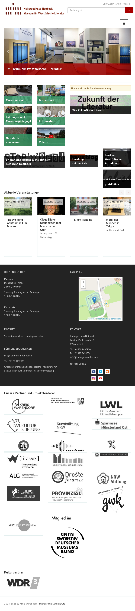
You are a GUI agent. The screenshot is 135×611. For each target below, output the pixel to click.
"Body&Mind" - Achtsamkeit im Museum (17, 223)
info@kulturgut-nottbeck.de (18, 355)
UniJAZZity (108, 3)
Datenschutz (59, 603)
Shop (118, 3)
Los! (129, 10)
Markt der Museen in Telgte (112, 223)
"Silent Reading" (83, 219)
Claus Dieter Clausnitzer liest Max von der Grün (50, 224)
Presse (126, 3)
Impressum (45, 603)
